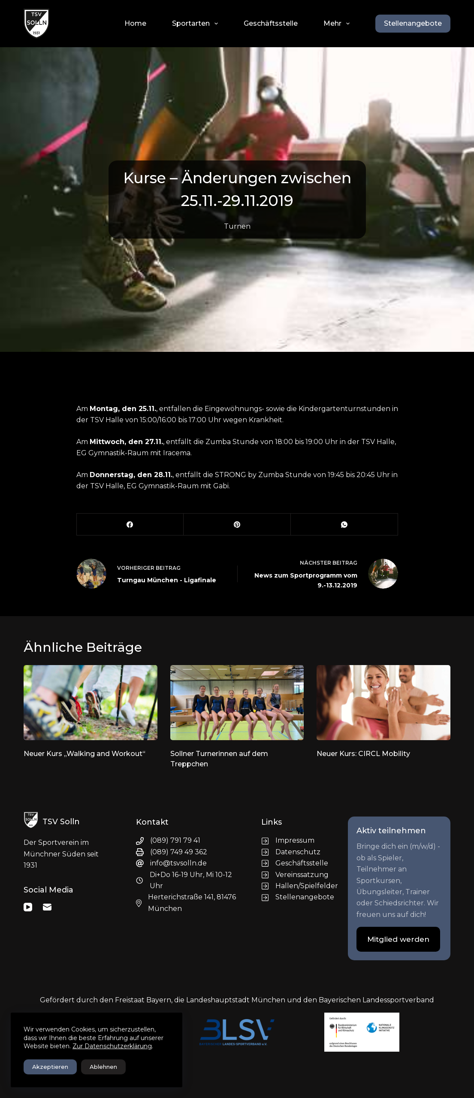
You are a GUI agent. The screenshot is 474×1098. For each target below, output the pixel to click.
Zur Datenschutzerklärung (112, 1046)
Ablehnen (103, 1066)
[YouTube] (28, 907)
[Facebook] (130, 524)
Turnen (237, 226)
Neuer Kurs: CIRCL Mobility (363, 754)
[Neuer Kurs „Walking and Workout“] (90, 702)
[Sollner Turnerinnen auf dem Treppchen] (237, 702)
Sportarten (196, 23)
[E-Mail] (47, 907)
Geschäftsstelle (271, 23)
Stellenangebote (413, 23)
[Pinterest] (237, 524)
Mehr (338, 23)
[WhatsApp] (344, 524)
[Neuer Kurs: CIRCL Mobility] (383, 702)
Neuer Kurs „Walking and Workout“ (84, 754)
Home (135, 23)
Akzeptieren (50, 1066)
